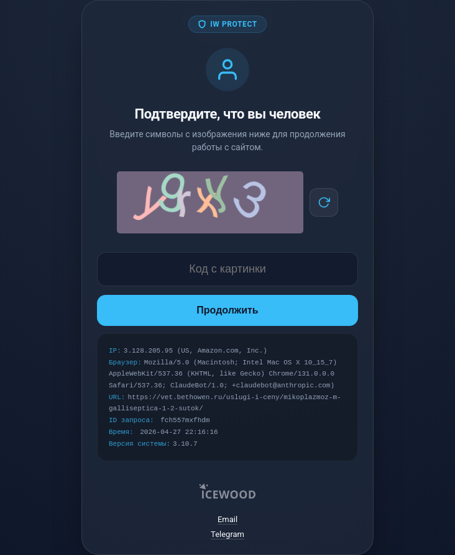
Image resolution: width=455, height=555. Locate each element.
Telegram (227, 534)
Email (227, 519)
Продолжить (227, 310)
